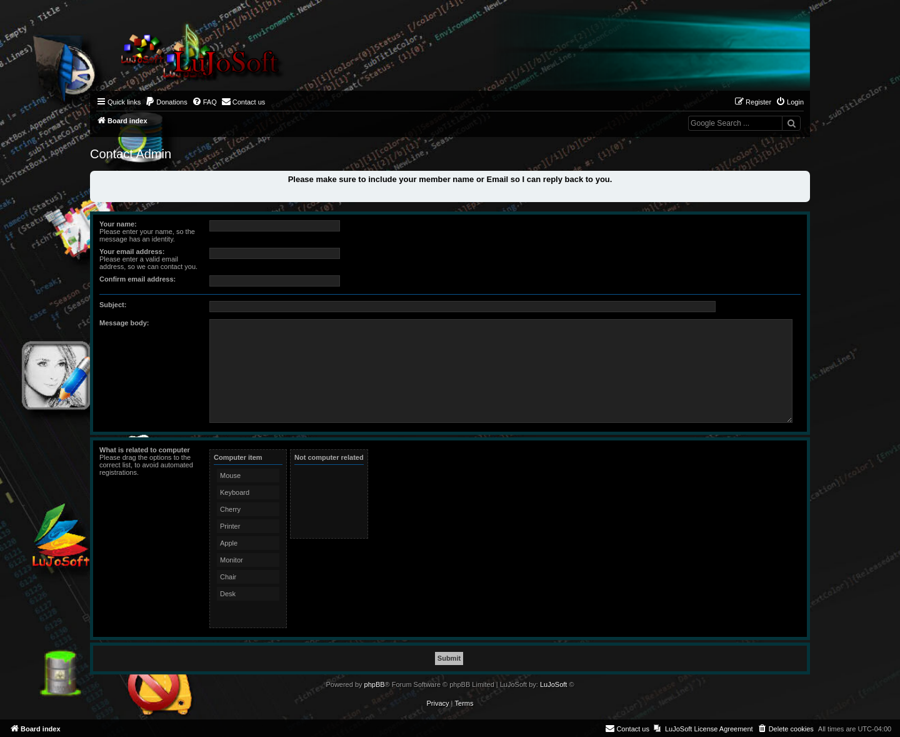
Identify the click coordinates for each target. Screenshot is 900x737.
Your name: (118, 224)
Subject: (112, 304)
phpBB (374, 684)
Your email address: (131, 251)
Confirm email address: (137, 279)
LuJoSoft (553, 684)
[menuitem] (166, 101)
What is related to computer (144, 450)
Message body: (124, 323)
